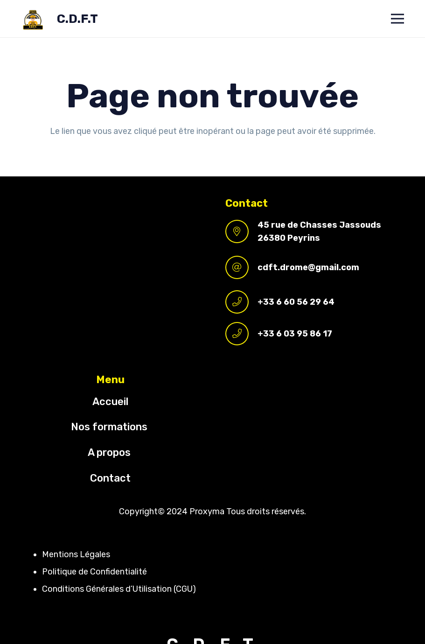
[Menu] (397, 18)
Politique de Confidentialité (94, 572)
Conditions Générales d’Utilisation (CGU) (119, 589)
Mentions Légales (76, 554)
